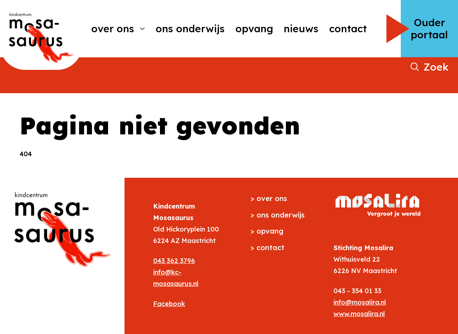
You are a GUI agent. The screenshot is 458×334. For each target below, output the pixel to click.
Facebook (169, 304)
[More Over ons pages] (142, 29)
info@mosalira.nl (359, 302)
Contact (348, 28)
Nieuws (301, 28)
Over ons (112, 28)
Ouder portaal (429, 28)
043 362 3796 (174, 261)
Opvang (254, 28)
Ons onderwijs (190, 28)
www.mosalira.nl (359, 314)
